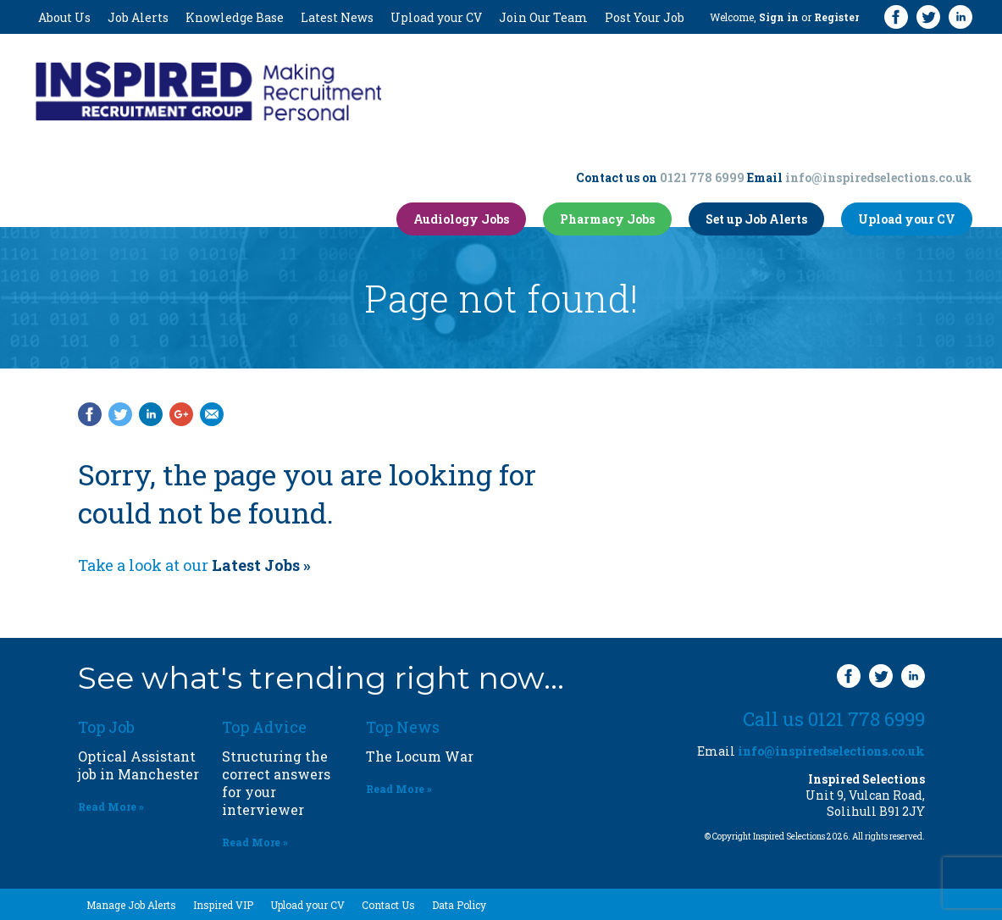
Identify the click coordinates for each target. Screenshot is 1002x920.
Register (836, 17)
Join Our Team (543, 17)
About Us (64, 17)
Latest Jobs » (261, 565)
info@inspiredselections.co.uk (878, 177)
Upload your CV (436, 17)
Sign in (779, 17)
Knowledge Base (234, 17)
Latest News (337, 17)
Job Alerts (138, 17)
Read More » (111, 806)
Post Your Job (644, 17)
